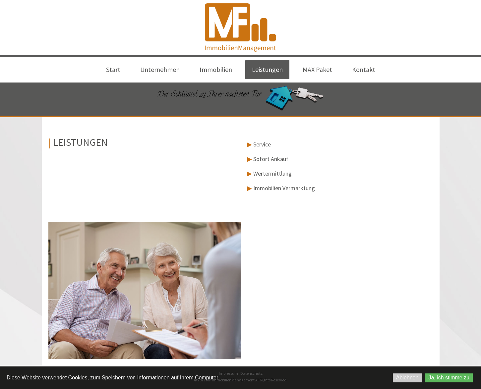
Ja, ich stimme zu (448, 377)
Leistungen (267, 69)
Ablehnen (407, 377)
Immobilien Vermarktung (284, 188)
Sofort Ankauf (270, 159)
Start (113, 69)
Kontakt (363, 69)
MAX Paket (317, 69)
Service (262, 144)
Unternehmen (160, 69)
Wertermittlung (272, 173)
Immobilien (216, 69)
